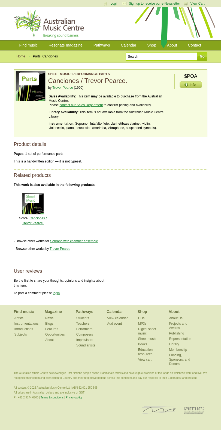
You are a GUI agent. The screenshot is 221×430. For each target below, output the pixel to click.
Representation (180, 339)
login (56, 293)
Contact (194, 45)
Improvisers (84, 340)
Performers (84, 329)
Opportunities (55, 334)
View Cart (197, 3)
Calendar (128, 45)
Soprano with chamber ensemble (74, 241)
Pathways (101, 45)
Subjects (20, 334)
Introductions (23, 329)
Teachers (83, 323)
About (172, 45)
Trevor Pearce (62, 88)
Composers (84, 334)
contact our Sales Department (81, 105)
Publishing (176, 333)
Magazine (53, 311)
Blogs (49, 323)
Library (174, 344)
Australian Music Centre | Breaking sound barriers (50, 24)
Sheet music (147, 339)
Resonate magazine (66, 45)
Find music (28, 45)
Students (82, 318)
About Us (175, 318)
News (49, 318)
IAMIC (194, 410)
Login (114, 3)
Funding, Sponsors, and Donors (179, 359)
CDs (141, 318)
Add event (114, 323)
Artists (18, 318)
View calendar (117, 318)
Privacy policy (74, 397)
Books (142, 344)
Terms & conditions (52, 397)
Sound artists (85, 345)
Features (51, 329)
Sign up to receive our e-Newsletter (154, 3)
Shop (151, 45)
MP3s (142, 323)
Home (21, 56)
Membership (178, 350)
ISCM (159, 410)
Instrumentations (26, 323)
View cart (145, 359)
